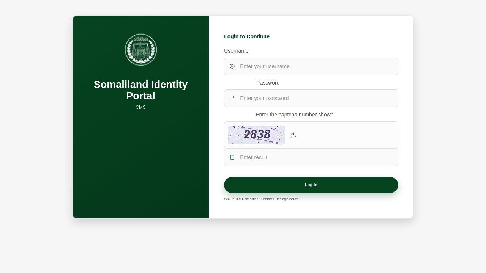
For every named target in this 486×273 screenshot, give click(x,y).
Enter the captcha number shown (294, 114)
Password (267, 83)
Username (236, 51)
